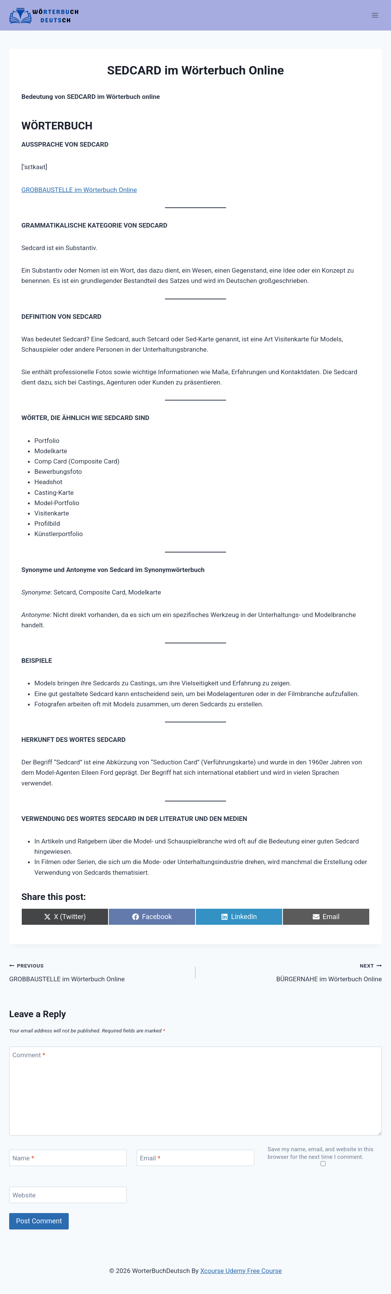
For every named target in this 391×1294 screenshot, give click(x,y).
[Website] (68, 1195)
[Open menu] (375, 15)
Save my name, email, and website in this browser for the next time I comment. (320, 1153)
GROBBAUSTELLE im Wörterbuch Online (79, 190)
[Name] (68, 1158)
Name (23, 1158)
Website (24, 1195)
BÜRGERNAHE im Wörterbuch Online (292, 971)
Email (150, 1158)
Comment (29, 1055)
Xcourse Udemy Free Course (241, 1271)
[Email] (195, 1158)
